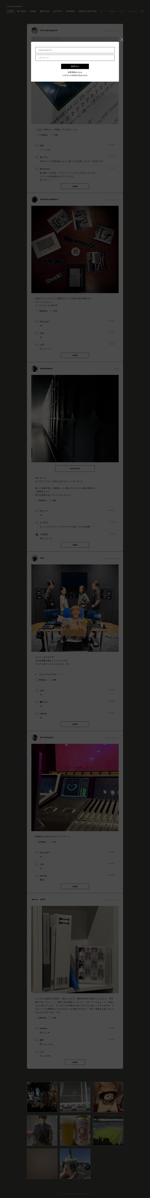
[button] (123, 39)
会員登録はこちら (75, 72)
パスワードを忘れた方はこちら (75, 75)
